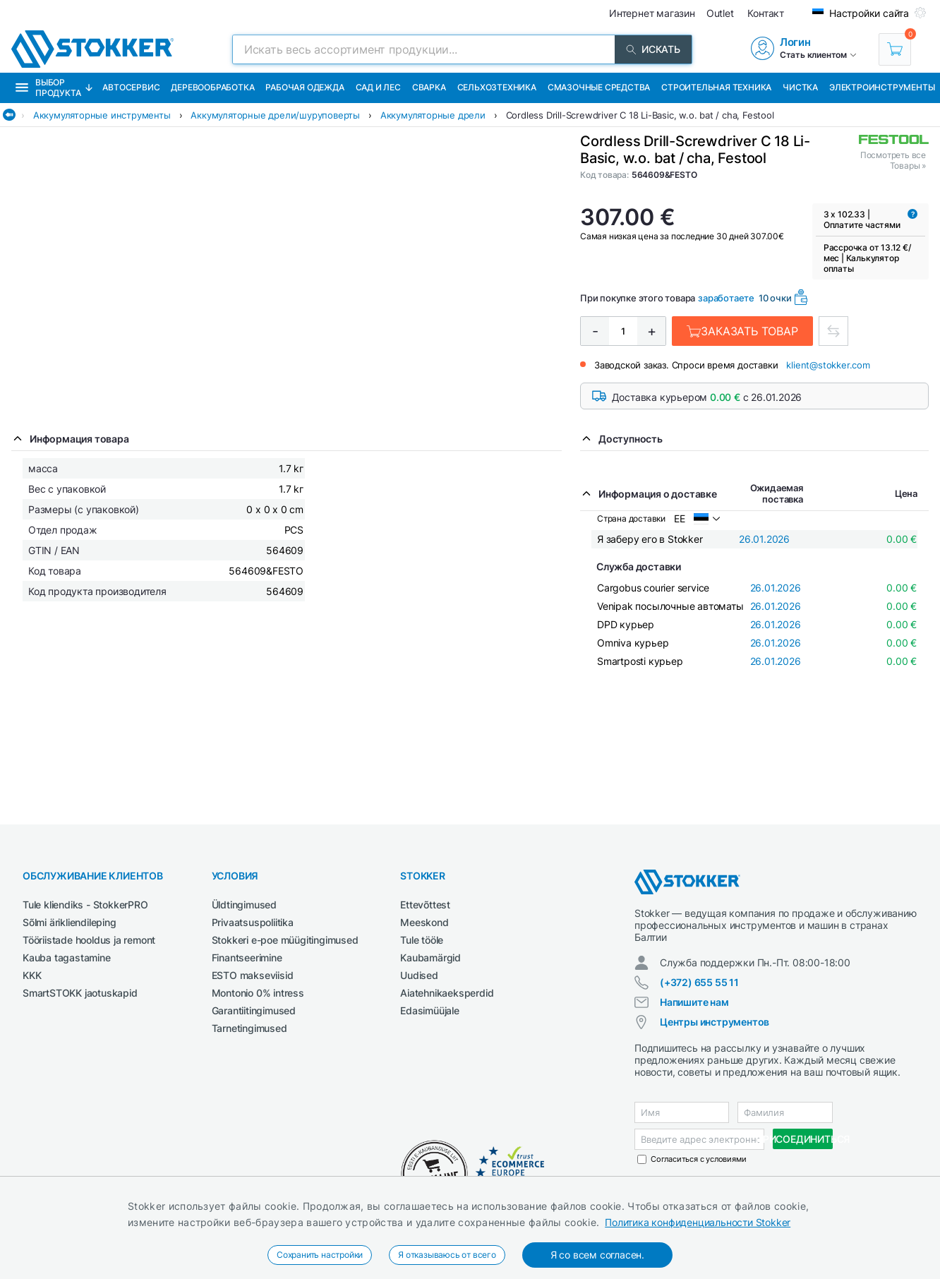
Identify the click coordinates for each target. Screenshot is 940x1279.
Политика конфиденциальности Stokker (697, 1222)
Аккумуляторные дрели (433, 115)
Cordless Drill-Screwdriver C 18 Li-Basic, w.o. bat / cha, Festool (640, 115)
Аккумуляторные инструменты (102, 115)
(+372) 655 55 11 (699, 982)
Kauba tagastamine (67, 957)
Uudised (419, 975)
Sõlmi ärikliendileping (69, 922)
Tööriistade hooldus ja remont (89, 940)
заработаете (726, 298)
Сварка (429, 87)
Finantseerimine (247, 957)
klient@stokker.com (827, 365)
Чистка (800, 87)
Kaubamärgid (430, 957)
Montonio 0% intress (258, 993)
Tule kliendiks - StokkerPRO (85, 905)
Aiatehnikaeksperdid (446, 993)
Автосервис (130, 87)
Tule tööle (421, 940)
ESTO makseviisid (253, 975)
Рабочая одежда (304, 87)
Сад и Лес (378, 87)
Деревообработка (212, 87)
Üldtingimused (244, 905)
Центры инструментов (714, 1022)
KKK (32, 975)
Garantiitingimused (254, 1010)
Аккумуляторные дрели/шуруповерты (275, 115)
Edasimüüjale (429, 1010)
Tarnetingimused (249, 1028)
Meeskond (424, 922)
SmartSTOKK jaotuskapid (80, 993)
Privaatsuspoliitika (253, 922)
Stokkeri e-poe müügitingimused (285, 940)
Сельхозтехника (496, 87)
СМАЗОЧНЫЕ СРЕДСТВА (599, 87)
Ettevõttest (425, 905)
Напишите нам (694, 1002)
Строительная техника (716, 87)
